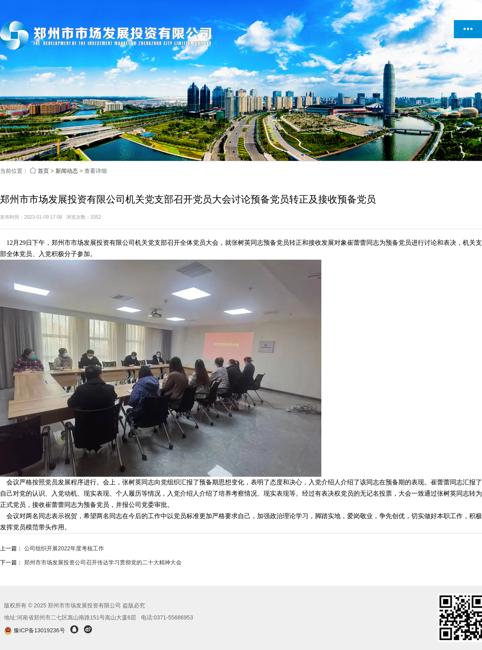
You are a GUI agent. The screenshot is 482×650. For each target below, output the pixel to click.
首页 (39, 171)
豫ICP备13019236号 (35, 630)
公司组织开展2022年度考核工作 (64, 548)
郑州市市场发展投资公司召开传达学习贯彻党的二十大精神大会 (103, 562)
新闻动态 (66, 171)
